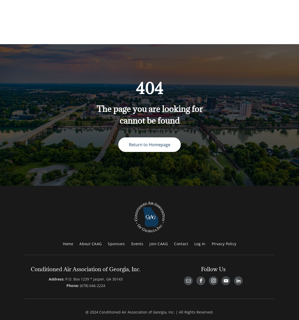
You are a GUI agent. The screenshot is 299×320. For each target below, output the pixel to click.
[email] (188, 281)
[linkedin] (238, 281)
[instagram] (213, 281)
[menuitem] (68, 243)
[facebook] (200, 281)
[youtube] (225, 281)
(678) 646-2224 (92, 285)
